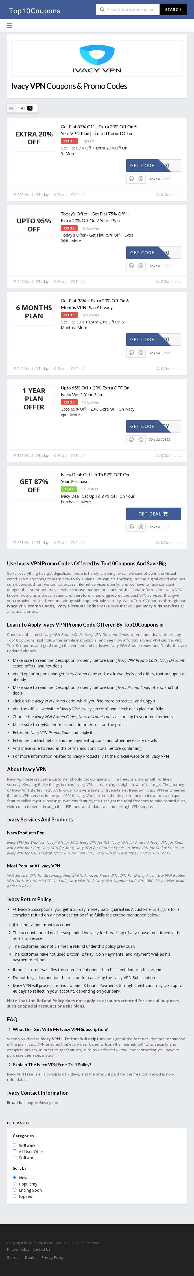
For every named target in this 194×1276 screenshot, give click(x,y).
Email (77, 194)
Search (173, 9)
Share (60, 194)
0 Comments (168, 194)
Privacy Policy (18, 1249)
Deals (29, 1257)
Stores (12, 1257)
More (70, 153)
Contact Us (41, 1249)
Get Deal (153, 514)
